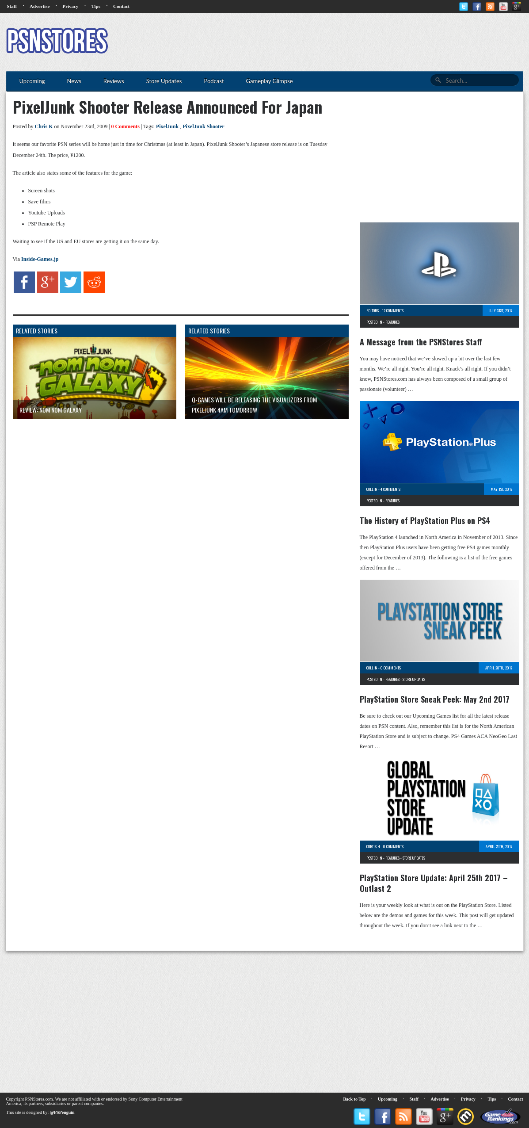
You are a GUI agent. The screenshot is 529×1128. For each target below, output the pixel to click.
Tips (95, 6)
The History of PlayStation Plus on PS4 (425, 520)
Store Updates (414, 679)
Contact (121, 6)
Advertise (39, 6)
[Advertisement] (362, 42)
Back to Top (354, 1099)
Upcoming (387, 1099)
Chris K (44, 126)
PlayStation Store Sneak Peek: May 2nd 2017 (435, 699)
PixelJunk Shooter (203, 126)
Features (392, 322)
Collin (371, 489)
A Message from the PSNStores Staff (421, 342)
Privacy (70, 6)
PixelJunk (167, 126)
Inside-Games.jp (39, 259)
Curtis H (373, 846)
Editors (372, 310)
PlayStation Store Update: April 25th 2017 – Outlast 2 (434, 883)
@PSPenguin (62, 1112)
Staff (12, 6)
